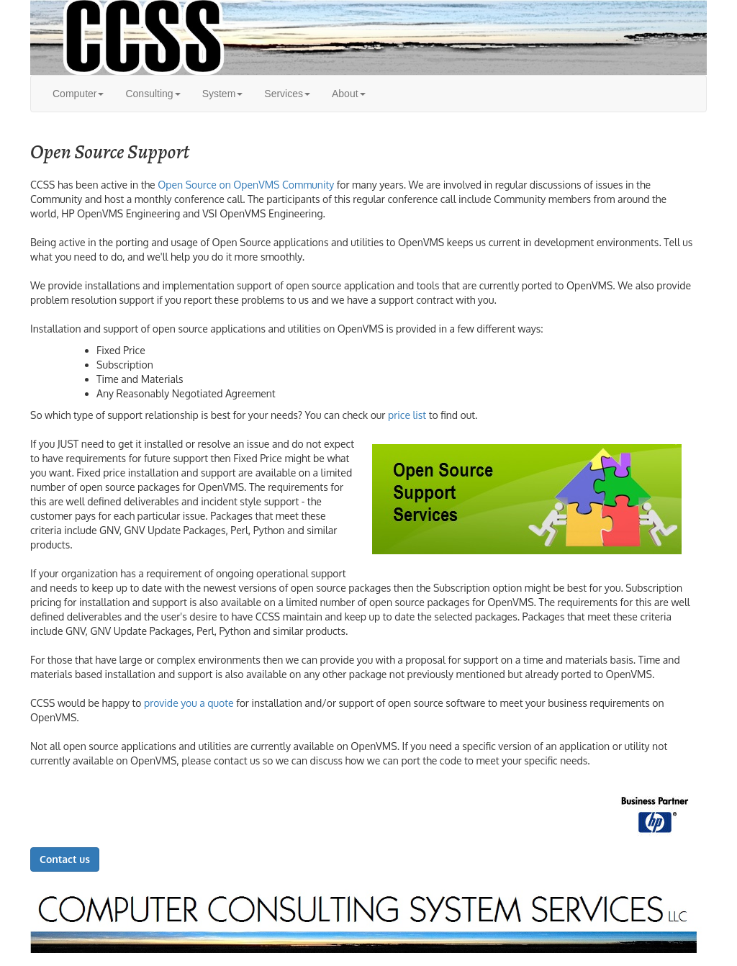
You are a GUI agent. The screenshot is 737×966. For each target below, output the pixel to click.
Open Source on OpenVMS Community (246, 185)
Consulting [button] (152, 93)
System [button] (222, 93)
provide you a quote (189, 703)
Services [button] (287, 93)
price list (407, 415)
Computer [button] (78, 93)
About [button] (349, 93)
